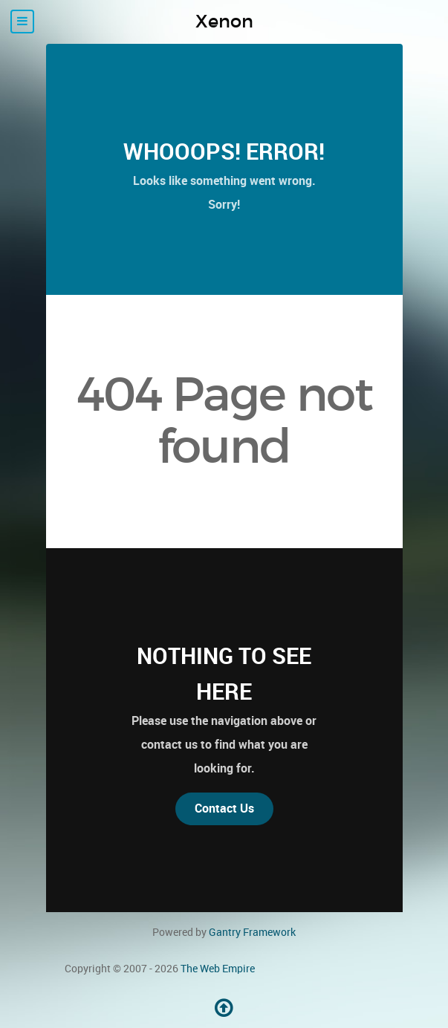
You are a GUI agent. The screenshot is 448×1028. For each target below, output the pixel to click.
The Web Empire (218, 968)
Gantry (252, 932)
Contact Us (224, 808)
